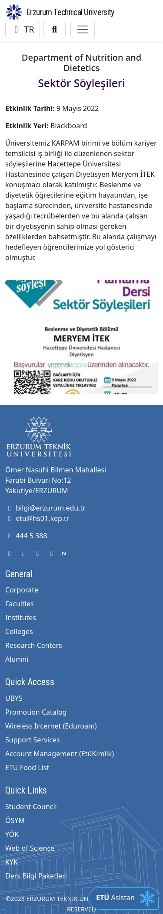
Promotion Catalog (36, 712)
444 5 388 (26, 535)
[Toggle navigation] (82, 29)
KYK (11, 862)
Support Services (32, 740)
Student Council (31, 806)
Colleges (19, 631)
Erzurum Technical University (70, 12)
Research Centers (33, 645)
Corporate (21, 590)
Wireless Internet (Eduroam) (51, 726)
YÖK (12, 834)
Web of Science (29, 848)
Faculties (19, 603)
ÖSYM (15, 820)
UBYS (14, 698)
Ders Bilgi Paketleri (36, 876)
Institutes (20, 617)
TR (22, 29)
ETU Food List (27, 767)
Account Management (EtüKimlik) (59, 753)
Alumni (16, 659)
